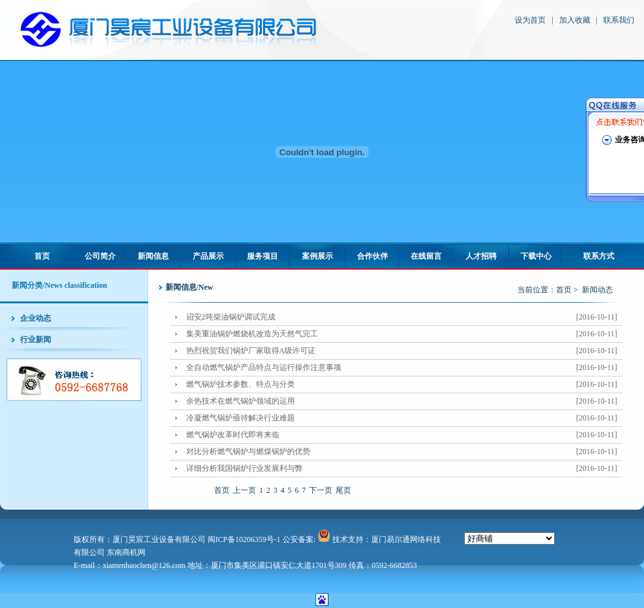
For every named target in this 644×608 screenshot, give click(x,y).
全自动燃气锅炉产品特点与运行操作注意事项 (404, 368)
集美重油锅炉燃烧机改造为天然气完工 (404, 334)
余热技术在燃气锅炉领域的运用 (404, 401)
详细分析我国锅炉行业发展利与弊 (404, 469)
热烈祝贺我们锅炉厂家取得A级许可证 (404, 351)
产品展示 (208, 256)
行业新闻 (35, 339)
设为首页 (530, 20)
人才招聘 (481, 256)
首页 (42, 256)
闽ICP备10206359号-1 (244, 539)
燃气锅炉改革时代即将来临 (404, 435)
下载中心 (536, 256)
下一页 (320, 490)
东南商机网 (126, 552)
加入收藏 (574, 20)
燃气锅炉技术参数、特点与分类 (404, 384)
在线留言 (426, 256)
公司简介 (100, 256)
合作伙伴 (372, 256)
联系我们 (618, 20)
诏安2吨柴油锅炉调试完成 (404, 317)
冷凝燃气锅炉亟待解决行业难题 (404, 418)
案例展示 (317, 256)
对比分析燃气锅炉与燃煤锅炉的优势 (404, 452)
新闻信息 (153, 256)
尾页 (343, 490)
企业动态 (35, 318)
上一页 (244, 490)
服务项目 (262, 256)
